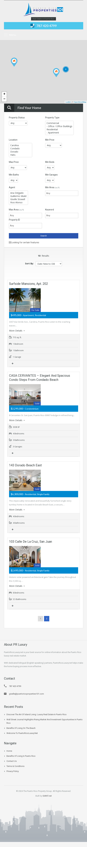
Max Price (14, 162)
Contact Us (11, 759)
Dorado (20, 151)
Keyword (49, 209)
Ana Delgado (18, 193)
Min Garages (51, 174)
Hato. (20, 154)
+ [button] (4, 94)
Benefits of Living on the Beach (20, 726)
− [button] (4, 99)
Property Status (17, 117)
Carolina (20, 145)
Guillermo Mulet (18, 196)
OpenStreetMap (80, 102)
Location (13, 140)
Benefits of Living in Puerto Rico (20, 754)
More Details (17, 330)
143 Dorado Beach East (25, 464)
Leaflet (68, 102)
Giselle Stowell (18, 199)
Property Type (52, 117)
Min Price (49, 140)
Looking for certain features (24, 242)
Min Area (52, 187)
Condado (20, 148)
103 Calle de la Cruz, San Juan (30, 540)
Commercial (59, 123)
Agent (12, 187)
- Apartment (59, 132)
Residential (59, 129)
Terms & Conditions (15, 764)
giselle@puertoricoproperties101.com (26, 692)
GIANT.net (47, 794)
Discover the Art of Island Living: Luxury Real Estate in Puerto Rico (36, 713)
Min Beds (49, 162)
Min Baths (14, 174)
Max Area (16, 209)
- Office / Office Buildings (59, 126)
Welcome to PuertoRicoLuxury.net (22, 731)
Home (9, 749)
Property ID (14, 219)
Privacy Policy (12, 769)
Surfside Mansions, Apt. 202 (28, 284)
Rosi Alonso (18, 202)
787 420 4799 (46, 26)
